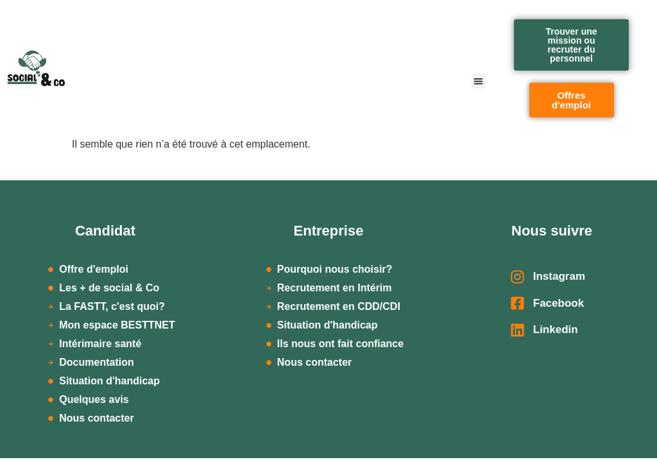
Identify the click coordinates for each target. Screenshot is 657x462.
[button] (479, 81)
